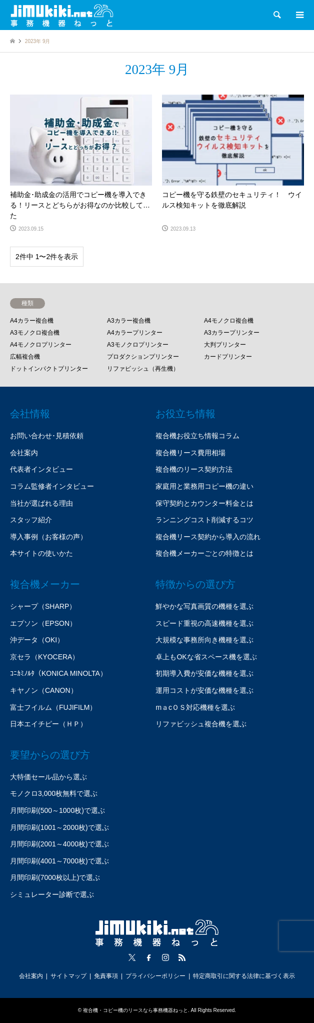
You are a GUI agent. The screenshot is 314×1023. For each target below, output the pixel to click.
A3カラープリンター (232, 332)
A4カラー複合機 (32, 320)
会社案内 (24, 453)
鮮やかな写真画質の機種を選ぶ (205, 606)
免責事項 (106, 975)
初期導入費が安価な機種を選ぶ (205, 673)
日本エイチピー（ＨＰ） (48, 724)
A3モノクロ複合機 (35, 332)
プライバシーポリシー (156, 975)
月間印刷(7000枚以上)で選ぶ (55, 877)
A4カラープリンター (134, 332)
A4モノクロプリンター (41, 344)
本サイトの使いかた (41, 553)
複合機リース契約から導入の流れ (208, 537)
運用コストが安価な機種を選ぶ (205, 690)
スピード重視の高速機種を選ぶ (205, 623)
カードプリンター (228, 356)
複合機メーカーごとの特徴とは (205, 553)
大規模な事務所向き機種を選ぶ (205, 640)
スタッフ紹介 (31, 520)
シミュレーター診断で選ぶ (52, 894)
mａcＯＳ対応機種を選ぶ (195, 707)
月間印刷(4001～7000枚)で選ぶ (59, 861)
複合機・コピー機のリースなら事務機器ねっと (135, 1010)
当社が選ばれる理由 (41, 503)
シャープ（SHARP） (43, 606)
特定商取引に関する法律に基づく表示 (244, 975)
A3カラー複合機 (128, 320)
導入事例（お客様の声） (48, 537)
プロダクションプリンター (143, 356)
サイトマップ (68, 975)
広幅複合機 (25, 356)
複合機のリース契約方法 (194, 469)
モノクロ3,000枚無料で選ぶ (54, 793)
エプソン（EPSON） (43, 623)
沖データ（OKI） (37, 640)
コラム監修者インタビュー (52, 486)
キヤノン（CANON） (44, 690)
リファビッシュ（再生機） (143, 368)
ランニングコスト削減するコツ (205, 520)
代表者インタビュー (41, 469)
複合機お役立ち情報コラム (198, 436)
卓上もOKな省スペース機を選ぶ (206, 657)
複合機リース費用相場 (191, 453)
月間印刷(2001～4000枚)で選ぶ (59, 844)
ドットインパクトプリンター (49, 368)
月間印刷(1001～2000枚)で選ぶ (59, 827)
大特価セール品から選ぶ (48, 777)
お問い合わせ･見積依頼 (47, 436)
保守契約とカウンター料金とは (205, 503)
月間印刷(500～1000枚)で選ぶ (57, 810)
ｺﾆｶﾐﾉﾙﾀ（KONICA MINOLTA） (58, 673)
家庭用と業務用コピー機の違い (205, 486)
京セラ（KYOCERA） (44, 657)
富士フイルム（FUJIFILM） (53, 707)
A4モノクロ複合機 (229, 320)
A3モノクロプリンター (137, 344)
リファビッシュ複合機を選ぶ (201, 724)
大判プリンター (225, 344)
